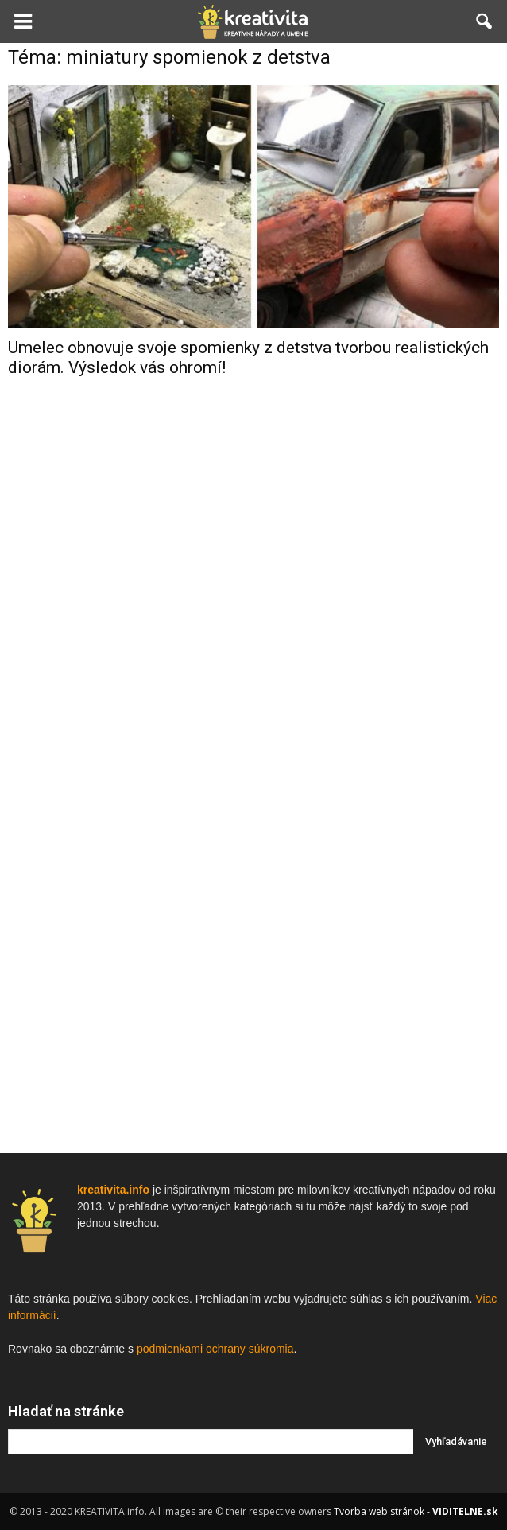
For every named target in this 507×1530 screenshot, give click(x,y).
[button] (484, 21)
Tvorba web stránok (379, 1511)
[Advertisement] (253, 643)
